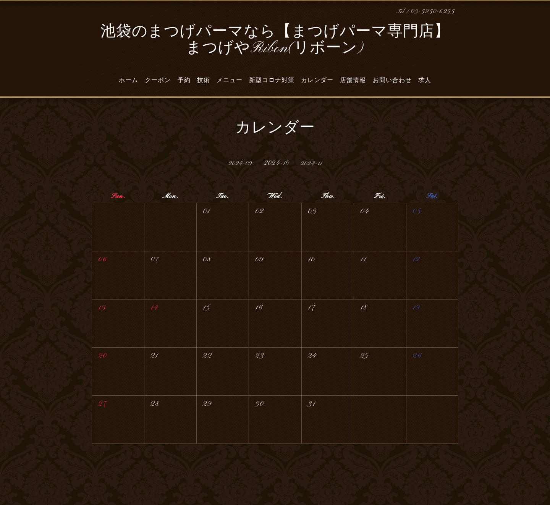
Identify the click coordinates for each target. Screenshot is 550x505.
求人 (424, 80)
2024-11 (311, 163)
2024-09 (240, 163)
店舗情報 (353, 80)
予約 (184, 80)
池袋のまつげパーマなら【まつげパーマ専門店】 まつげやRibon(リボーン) (275, 40)
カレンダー (317, 80)
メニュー (230, 80)
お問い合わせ (392, 80)
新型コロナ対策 (271, 80)
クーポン (158, 80)
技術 (203, 80)
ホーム (128, 80)
